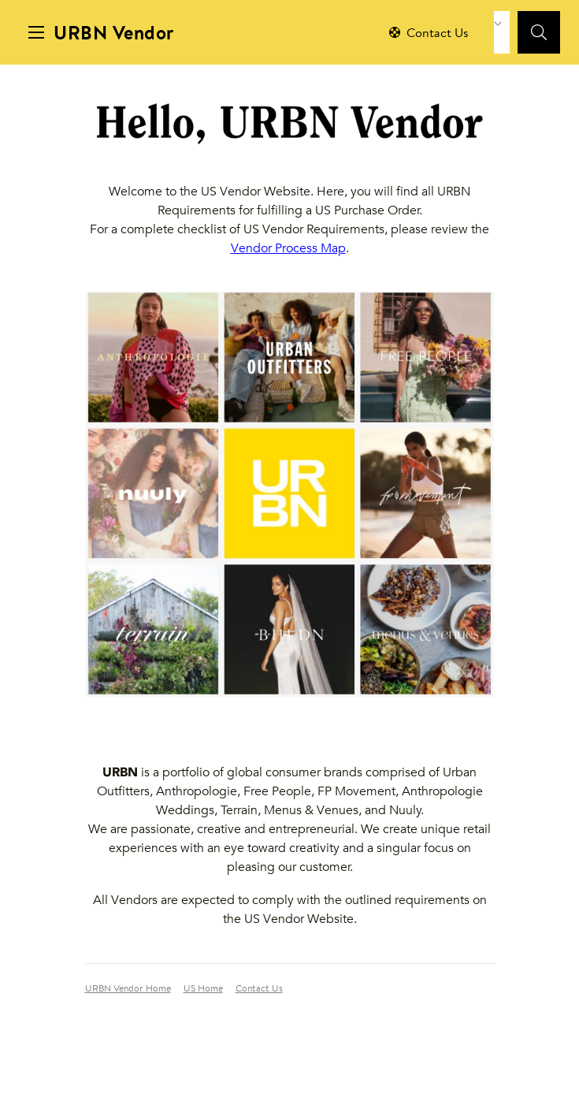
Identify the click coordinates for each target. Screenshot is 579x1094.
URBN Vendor (114, 34)
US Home (203, 989)
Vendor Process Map (288, 248)
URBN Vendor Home (128, 989)
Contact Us (259, 989)
